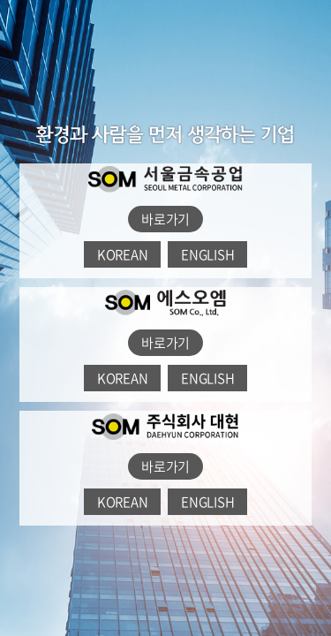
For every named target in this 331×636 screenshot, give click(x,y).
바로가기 (165, 219)
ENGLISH (207, 254)
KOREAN (122, 254)
